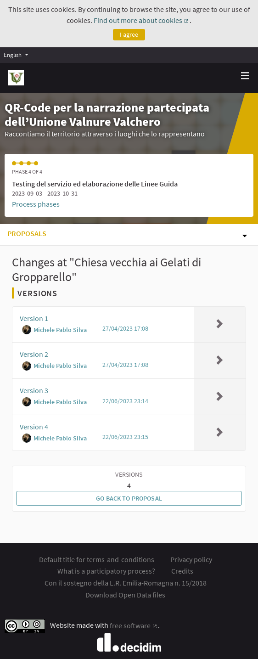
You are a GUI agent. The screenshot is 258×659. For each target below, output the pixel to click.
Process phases (36, 203)
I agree (129, 34)
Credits (182, 570)
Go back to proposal (129, 498)
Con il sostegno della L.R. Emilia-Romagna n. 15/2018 (126, 582)
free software (134, 625)
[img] (245, 75)
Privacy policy (191, 559)
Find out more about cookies (142, 20)
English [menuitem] (13, 54)
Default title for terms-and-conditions (96, 559)
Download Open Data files (125, 594)
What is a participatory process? (106, 570)
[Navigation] (245, 76)
